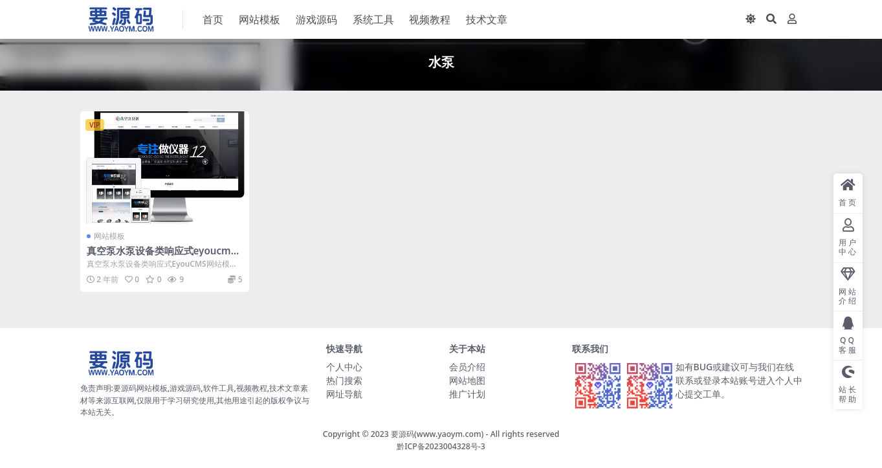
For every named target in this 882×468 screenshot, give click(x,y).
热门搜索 (344, 380)
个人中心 (344, 367)
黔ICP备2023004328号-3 (441, 446)
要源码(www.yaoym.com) (437, 434)
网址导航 (344, 394)
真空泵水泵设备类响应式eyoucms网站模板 (161, 256)
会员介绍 (467, 367)
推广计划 (467, 394)
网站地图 (467, 380)
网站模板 (109, 235)
